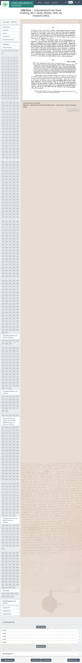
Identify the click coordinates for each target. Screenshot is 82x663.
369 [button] (17, 259)
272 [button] (10, 202)
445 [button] (3, 307)
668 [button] (14, 462)
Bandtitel (6, 30)
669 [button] (17, 462)
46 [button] (2, 75)
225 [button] (3, 176)
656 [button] (7, 456)
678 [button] (14, 468)
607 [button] (10, 427)
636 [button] (7, 445)
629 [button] (17, 439)
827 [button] (10, 567)
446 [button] (7, 307)
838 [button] (14, 573)
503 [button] (14, 348)
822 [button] (10, 564)
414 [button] (17, 286)
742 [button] (10, 507)
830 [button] (3, 570)
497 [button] (3, 344)
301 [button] (7, 221)
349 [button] (17, 247)
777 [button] (14, 534)
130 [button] (3, 120)
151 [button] (7, 132)
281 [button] (7, 208)
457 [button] (10, 312)
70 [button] (2, 87)
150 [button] (3, 132)
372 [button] (10, 262)
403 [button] (14, 281)
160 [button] (3, 137)
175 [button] (3, 146)
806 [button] (7, 556)
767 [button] (14, 528)
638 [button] (14, 445)
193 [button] (14, 155)
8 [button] (17, 51)
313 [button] (14, 227)
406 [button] (7, 284)
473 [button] (14, 321)
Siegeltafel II (7, 611)
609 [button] (17, 427)
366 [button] (7, 259)
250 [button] (3, 191)
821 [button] (7, 564)
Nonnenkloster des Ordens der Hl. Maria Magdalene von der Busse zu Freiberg (9, 421)
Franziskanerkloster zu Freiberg (10, 392)
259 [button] (17, 194)
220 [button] (3, 174)
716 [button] (7, 492)
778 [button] (17, 534)
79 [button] (11, 90)
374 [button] (17, 262)
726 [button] (7, 498)
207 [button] (10, 165)
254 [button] (17, 191)
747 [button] (10, 510)
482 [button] (10, 327)
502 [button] (10, 348)
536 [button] (7, 368)
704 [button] (17, 484)
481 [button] (7, 327)
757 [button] (10, 515)
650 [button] (3, 453)
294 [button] (17, 214)
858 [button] (14, 585)
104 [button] (17, 103)
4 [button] (8, 51)
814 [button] (17, 559)
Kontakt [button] (54, 2)
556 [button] (7, 380)
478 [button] (14, 324)
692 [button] (10, 476)
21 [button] (17, 61)
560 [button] (3, 383)
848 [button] (14, 579)
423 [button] (14, 292)
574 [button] (7, 396)
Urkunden (6, 44)
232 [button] (10, 179)
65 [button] (5, 84)
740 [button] (3, 507)
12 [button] (8, 58)
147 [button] (10, 129)
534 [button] (17, 365)
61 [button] (11, 81)
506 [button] (7, 351)
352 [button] (10, 250)
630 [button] (3, 442)
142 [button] (10, 126)
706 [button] (7, 486)
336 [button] (7, 242)
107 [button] (10, 106)
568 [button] (14, 386)
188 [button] (14, 152)
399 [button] (17, 276)
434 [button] (17, 298)
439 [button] (17, 301)
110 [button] (3, 108)
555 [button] (3, 380)
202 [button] (10, 162)
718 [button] (14, 492)
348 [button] (14, 247)
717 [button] (10, 492)
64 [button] (2, 84)
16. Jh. (4, 642)
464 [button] (17, 315)
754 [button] (17, 512)
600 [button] (3, 415)
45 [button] (17, 72)
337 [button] (10, 242)
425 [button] (3, 295)
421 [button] (7, 292)
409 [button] (17, 284)
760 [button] (7, 525)
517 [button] (10, 357)
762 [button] (14, 525)
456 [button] (7, 312)
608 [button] (14, 427)
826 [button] (7, 567)
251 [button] (7, 191)
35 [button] (5, 69)
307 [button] (10, 224)
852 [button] (10, 582)
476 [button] (7, 324)
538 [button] (14, 368)
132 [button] (10, 120)
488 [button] (14, 330)
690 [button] (3, 476)
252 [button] (10, 191)
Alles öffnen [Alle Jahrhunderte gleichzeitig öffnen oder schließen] (41, 627)
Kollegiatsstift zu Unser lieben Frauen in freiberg (10, 520)
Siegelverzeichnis (8, 39)
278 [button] (14, 205)
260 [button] (3, 197)
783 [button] (17, 537)
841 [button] (7, 576)
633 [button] (14, 442)
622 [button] (10, 436)
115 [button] (3, 111)
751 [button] (7, 512)
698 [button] (14, 479)
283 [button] (14, 208)
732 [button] (10, 501)
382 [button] (10, 268)
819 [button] (17, 562)
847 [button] (10, 579)
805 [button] (3, 556)
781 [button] (10, 537)
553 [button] (14, 377)
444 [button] (17, 304)
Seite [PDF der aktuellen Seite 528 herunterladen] (36, 660)
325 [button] (3, 236)
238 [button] (14, 182)
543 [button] (14, 371)
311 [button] (7, 227)
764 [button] (3, 528)
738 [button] (14, 504)
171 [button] (7, 143)
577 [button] (17, 396)
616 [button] (7, 433)
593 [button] (3, 408)
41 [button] (5, 72)
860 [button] (3, 588)
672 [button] (10, 465)
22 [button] (2, 64)
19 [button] (11, 61)
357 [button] (10, 253)
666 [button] (7, 462)
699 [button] (17, 479)
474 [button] (17, 321)
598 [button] (3, 411)
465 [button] (3, 318)
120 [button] (3, 114)
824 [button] (17, 564)
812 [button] (10, 559)
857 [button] (10, 585)
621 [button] (7, 436)
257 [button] (10, 194)
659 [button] (17, 456)
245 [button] (3, 188)
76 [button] (2, 90)
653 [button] (14, 453)
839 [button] (17, 573)
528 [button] (14, 362)
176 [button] (7, 146)
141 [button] (7, 126)
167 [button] (10, 140)
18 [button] (8, 61)
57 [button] (17, 78)
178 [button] (14, 146)
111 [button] (7, 108)
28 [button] (2, 66)
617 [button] (10, 433)
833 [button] (14, 570)
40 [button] (2, 72)
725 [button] (3, 498)
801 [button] (7, 553)
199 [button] (17, 158)
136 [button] (7, 123)
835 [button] (3, 573)
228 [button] (14, 176)
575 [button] (10, 396)
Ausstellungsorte (7, 653)
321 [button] (7, 233)
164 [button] (17, 137)
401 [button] (7, 281)
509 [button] (17, 351)
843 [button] (14, 576)
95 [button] (5, 98)
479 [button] (17, 324)
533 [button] (14, 365)
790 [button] (7, 543)
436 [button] (7, 301)
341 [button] (7, 244)
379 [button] (17, 265)
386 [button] (7, 270)
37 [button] (11, 69)
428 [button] (14, 295)
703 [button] (14, 484)
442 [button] (10, 304)
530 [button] (3, 365)
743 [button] (14, 507)
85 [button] (11, 92)
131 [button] (7, 120)
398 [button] (14, 276)
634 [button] (17, 442)
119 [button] (17, 111)
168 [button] (14, 140)
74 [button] (14, 87)
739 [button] (17, 504)
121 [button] (7, 114)
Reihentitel (6, 27)
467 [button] (10, 318)
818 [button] (14, 562)
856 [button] (7, 585)
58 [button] (2, 81)
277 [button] (10, 205)
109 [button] (17, 106)
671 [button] (7, 465)
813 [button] (14, 559)
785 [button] (7, 540)
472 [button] (10, 321)
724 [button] (17, 495)
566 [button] (7, 386)
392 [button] (10, 273)
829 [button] (17, 567)
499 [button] (10, 344)
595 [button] (10, 408)
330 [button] (3, 239)
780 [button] (7, 537)
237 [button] (10, 182)
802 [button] (10, 553)
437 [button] (10, 301)
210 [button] (3, 168)
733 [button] (14, 501)
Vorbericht (6, 36)
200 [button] (3, 162)
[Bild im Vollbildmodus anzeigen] (80, 21)
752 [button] (10, 512)
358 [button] (14, 253)
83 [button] (5, 92)
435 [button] (3, 301)
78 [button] (8, 90)
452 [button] (10, 310)
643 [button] (14, 447)
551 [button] (7, 377)
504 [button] (17, 348)
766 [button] (10, 528)
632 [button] (10, 442)
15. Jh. (4, 639)
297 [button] (10, 217)
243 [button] (14, 185)
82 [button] (2, 92)
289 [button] (17, 211)
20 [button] (14, 61)
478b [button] (7, 597)
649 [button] (17, 450)
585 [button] (10, 402)
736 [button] (7, 504)
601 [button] (7, 415)
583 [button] (3, 402)
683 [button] (14, 471)
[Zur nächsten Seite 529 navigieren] (73, 660)
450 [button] (3, 310)
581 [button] (14, 399)
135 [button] (3, 123)
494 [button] (10, 341)
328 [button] (14, 236)
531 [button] (7, 365)
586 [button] (14, 402)
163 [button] (14, 137)
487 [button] (10, 330)
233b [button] (7, 594)
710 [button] (3, 489)
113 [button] (14, 108)
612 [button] (10, 430)
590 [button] (10, 405)
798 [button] (17, 546)
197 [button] (10, 158)
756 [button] (7, 515)
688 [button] (14, 473)
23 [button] (5, 64)
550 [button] (3, 377)
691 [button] (7, 476)
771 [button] (10, 531)
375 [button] (3, 265)
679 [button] (17, 468)
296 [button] (7, 217)
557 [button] (10, 380)
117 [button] (10, 111)
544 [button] (17, 371)
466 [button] (7, 318)
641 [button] (7, 447)
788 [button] (17, 540)
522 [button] (10, 360)
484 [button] (17, 327)
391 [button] (7, 273)
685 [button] (3, 473)
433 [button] (14, 298)
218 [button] (14, 171)
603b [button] (12, 597)
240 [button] (3, 185)
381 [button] (7, 268)
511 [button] (7, 354)
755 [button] (3, 515)
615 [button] (3, 433)
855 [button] (3, 585)
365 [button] (3, 259)
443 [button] (14, 304)
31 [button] (11, 66)
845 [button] (3, 579)
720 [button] (3, 495)
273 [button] (14, 202)
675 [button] (3, 468)
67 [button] (11, 84)
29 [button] (5, 66)
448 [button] (14, 307)
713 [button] (14, 489)
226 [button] (7, 176)
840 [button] (3, 576)
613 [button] (14, 430)
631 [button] (7, 442)
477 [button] (10, 324)
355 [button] (3, 253)
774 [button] (3, 534)
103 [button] (14, 103)
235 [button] (3, 182)
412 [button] (10, 286)
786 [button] (10, 540)
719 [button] (17, 492)
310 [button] (3, 227)
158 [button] (14, 134)
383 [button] (14, 268)
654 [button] (17, 453)
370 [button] (3, 262)
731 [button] (7, 501)
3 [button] (6, 51)
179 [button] (17, 146)
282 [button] (10, 208)
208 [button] (14, 165)
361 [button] (7, 256)
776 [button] (10, 534)
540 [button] (3, 371)
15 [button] (17, 58)
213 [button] (14, 168)
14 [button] (14, 58)
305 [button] (3, 224)
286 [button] (7, 211)
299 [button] (17, 217)
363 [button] (14, 256)
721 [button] (7, 495)
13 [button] (11, 58)
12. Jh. (4, 630)
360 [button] (3, 256)
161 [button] (7, 137)
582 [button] (17, 399)
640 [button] (3, 447)
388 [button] (14, 270)
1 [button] (2, 51)
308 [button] (14, 224)
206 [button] (7, 165)
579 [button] (7, 399)
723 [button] (14, 495)
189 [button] (17, 152)
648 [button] (14, 450)
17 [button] (5, 61)
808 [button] (14, 556)
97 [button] (11, 98)
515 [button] (3, 357)
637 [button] (10, 445)
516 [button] (7, 357)
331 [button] (7, 239)
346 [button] (7, 247)
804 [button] (17, 553)
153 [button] (14, 132)
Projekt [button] (47, 2)
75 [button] (17, 87)
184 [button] (17, 149)
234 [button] (17, 179)
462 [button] (10, 315)
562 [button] (10, 383)
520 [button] (3, 360)
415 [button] (3, 289)
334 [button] (17, 239)
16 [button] (2, 61)
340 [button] (3, 244)
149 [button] (17, 129)
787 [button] (14, 540)
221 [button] (7, 174)
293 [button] (14, 214)
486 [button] (7, 330)
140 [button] (3, 126)
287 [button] (10, 211)
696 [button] (7, 479)
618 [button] (14, 433)
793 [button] (17, 543)
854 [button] (17, 582)
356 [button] (7, 253)
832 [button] (10, 570)
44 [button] (14, 72)
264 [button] (17, 197)
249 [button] (17, 188)
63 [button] (17, 81)
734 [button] (17, 501)
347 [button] (10, 247)
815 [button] (3, 562)
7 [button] (15, 51)
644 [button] (17, 447)
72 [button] (8, 87)
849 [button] (17, 579)
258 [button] (14, 194)
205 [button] (3, 165)
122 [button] (10, 114)
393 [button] (14, 273)
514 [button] (17, 354)
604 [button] (17, 415)
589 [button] (7, 405)
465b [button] (3, 597)
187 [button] (10, 152)
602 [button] (10, 415)
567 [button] (10, 386)
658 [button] (14, 456)
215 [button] (3, 171)
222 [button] (10, 174)
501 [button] (7, 348)
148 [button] (14, 129)
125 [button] (3, 117)
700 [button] (3, 484)
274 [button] (17, 202)
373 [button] (14, 262)
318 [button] (14, 230)
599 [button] (7, 411)
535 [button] (3, 368)
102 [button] (10, 103)
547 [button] (10, 374)
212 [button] (10, 168)
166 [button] (7, 140)
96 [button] (8, 98)
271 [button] (7, 202)
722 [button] (10, 495)
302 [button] (10, 221)
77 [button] (5, 90)
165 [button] (3, 140)
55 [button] (11, 78)
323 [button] (14, 233)
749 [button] (17, 510)
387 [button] (10, 270)
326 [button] (7, 236)
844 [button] (17, 576)
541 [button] (7, 371)
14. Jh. (4, 636)
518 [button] (14, 357)
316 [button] (7, 230)
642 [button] (10, 447)
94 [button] (2, 98)
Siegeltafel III (7, 614)
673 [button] (14, 465)
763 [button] (17, 525)
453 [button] (14, 310)
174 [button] (17, 143)
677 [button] (10, 468)
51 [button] (17, 75)
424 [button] (17, 292)
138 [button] (14, 123)
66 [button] (8, 84)
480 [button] (3, 327)
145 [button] (3, 129)
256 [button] (7, 194)
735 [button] (3, 504)
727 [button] (10, 498)
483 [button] (14, 327)
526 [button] (7, 362)
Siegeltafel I (6, 608)
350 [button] (3, 250)
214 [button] (17, 168)
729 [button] (17, 498)
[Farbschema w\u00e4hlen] (79, 2)
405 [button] (3, 284)
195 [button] (3, 158)
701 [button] (7, 484)
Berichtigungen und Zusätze (9, 602)
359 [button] (17, 253)
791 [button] (10, 543)
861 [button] (7, 588)
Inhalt (5, 33)
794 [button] (3, 546)
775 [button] (7, 534)
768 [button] (17, 528)
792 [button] (14, 543)
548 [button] (14, 374)
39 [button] (17, 69)
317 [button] (10, 230)
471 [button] (7, 321)
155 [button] (3, 134)
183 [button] (14, 149)
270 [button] (3, 202)
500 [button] (3, 348)
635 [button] (3, 445)
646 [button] (7, 450)
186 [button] (7, 152)
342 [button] (10, 244)
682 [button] (10, 471)
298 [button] (14, 217)
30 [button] (8, 66)
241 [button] (7, 185)
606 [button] (7, 427)
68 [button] (14, 84)
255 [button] (3, 194)
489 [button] (17, 330)
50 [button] (14, 75)
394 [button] (17, 273)
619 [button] (17, 433)
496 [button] (17, 341)
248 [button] (14, 188)
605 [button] (3, 427)
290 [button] (3, 214)
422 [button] (10, 292)
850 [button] (3, 582)
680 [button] (3, 471)
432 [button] (10, 298)
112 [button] (10, 108)
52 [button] (2, 78)
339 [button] (17, 242)
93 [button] (17, 95)
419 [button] (17, 289)
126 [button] (7, 117)
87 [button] (17, 92)
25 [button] (11, 64)
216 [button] (7, 171)
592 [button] (17, 405)
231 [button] (7, 179)
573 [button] (3, 396)
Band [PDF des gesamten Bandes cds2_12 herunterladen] (46, 660)
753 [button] (14, 512)
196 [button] (7, 158)
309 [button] (17, 224)
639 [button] (17, 445)
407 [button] (10, 284)
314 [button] (17, 227)
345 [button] (3, 247)
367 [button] (10, 259)
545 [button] (3, 374)
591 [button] (14, 405)
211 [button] (7, 168)
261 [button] (7, 197)
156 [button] (7, 134)
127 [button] (10, 117)
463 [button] (14, 315)
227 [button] (10, 176)
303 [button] (14, 221)
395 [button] (3, 276)
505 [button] (3, 351)
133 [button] (14, 120)
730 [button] (3, 501)
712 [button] (10, 489)
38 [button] (14, 69)
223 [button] (14, 174)
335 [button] (3, 242)
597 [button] (17, 408)
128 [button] (14, 117)
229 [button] (17, 176)
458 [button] (14, 312)
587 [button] (17, 402)
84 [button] (8, 92)
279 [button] (17, 205)
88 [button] (2, 95)
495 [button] (14, 341)
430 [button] (3, 298)
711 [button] (7, 489)
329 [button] (17, 236)
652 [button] (10, 453)
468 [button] (14, 318)
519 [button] (17, 357)
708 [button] (14, 486)
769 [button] (3, 531)
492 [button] (3, 341)
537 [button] (10, 368)
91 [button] (11, 95)
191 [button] (7, 155)
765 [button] (7, 528)
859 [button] (17, 585)
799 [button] (3, 548)
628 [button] (14, 439)
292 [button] (10, 214)
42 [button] (8, 72)
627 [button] (10, 439)
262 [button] (10, 197)
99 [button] (17, 98)
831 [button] (7, 570)
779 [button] (3, 537)
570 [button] (3, 388)
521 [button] (7, 360)
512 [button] (10, 354)
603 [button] (14, 415)
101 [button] (7, 103)
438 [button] (14, 301)
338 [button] (14, 242)
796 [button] (10, 546)
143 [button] (14, 126)
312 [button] (10, 227)
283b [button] (12, 594)
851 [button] (7, 582)
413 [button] (14, 286)
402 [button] (10, 281)
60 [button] (8, 81)
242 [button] (10, 185)
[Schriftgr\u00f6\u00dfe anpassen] (75, 2)
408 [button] (14, 284)
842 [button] (10, 576)
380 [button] (3, 268)
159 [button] (17, 134)
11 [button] (5, 58)
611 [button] (7, 430)
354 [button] (17, 250)
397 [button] (10, 276)
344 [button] (17, 244)
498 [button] (7, 344)
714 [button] (17, 489)
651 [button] (7, 453)
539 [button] (17, 368)
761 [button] (10, 525)
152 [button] (10, 132)
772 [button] (14, 531)
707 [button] (10, 486)
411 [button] (7, 286)
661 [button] (7, 459)
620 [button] (3, 436)
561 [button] (7, 383)
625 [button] (3, 439)
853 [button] (14, 582)
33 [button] (17, 66)
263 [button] (14, 197)
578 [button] (3, 399)
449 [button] (17, 307)
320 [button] (3, 233)
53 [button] (5, 78)
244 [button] (17, 185)
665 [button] (3, 462)
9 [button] (2, 53)
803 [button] (14, 553)
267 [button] (10, 200)
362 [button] (10, 256)
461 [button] (7, 315)
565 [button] (3, 386)
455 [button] (3, 312)
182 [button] (10, 149)
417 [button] (10, 289)
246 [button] (7, 188)
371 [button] (7, 262)
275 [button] (3, 205)
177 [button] (10, 146)
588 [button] (3, 405)
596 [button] (14, 408)
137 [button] (10, 123)
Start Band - (10, 22)
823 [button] (14, 564)
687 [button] (10, 473)
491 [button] (7, 333)
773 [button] (17, 531)
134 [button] (17, 120)
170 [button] (3, 143)
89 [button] (5, 95)
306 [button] (7, 224)
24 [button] (8, 64)
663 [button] (14, 459)
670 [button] (3, 465)
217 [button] (10, 171)
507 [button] (10, 351)
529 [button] (17, 362)
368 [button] (14, 259)
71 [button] (5, 87)
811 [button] (7, 559)
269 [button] (17, 200)
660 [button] (3, 459)
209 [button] (17, 165)
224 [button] (17, 174)
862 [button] (10, 588)
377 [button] (10, 265)
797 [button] (14, 546)
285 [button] (3, 211)
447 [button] (10, 307)
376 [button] (7, 265)
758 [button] (14, 515)
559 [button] (17, 380)
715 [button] (3, 492)
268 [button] (14, 200)
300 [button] (3, 221)
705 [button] (3, 486)
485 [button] (3, 330)
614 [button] (17, 430)
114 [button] (17, 108)
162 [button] (10, 137)
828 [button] (14, 567)
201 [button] (7, 162)
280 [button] (3, 208)
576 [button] (14, 396)
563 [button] (14, 383)
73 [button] (11, 87)
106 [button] (7, 106)
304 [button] (17, 221)
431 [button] (7, 298)
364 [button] (17, 256)
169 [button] (17, 140)
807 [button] (10, 556)
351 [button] (7, 250)
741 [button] (7, 507)
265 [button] (3, 200)
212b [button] (3, 594)
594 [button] (7, 408)
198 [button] (14, 158)
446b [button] (16, 594)
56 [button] (14, 78)
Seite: (66, 2)
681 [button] (7, 471)
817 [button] (10, 562)
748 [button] (14, 510)
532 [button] (10, 365)
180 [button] (3, 149)
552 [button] (10, 377)
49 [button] (11, 75)
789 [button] (3, 543)
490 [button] (3, 333)
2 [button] (4, 51)
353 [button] (14, 250)
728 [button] (14, 498)
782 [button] (14, 537)
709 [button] (17, 486)
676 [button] (7, 468)
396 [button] (7, 276)
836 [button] (7, 573)
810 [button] (3, 559)
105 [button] (3, 106)
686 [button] (7, 473)
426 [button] (7, 295)
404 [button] (17, 281)
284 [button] (17, 208)
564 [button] (17, 383)
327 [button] (10, 236)
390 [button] (3, 273)
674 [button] (17, 465)
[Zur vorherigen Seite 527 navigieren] (7, 660)
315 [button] (3, 230)
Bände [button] (40, 2)
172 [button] (10, 143)
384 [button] (17, 268)
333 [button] (14, 239)
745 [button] (3, 510)
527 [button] (10, 362)
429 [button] (17, 295)
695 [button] (3, 479)
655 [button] (3, 456)
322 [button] (10, 233)
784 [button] (3, 540)
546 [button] (7, 374)
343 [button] (14, 244)
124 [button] (17, 114)
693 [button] (14, 476)
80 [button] (14, 90)
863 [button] (14, 588)
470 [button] (3, 321)
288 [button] (14, 211)
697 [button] (10, 479)
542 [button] (10, 371)
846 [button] (7, 579)
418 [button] (14, 289)
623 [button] (14, 436)
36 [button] (8, 69)
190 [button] (3, 155)
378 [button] (14, 265)
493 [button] (7, 341)
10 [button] (2, 58)
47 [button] (5, 75)
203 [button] (14, 162)
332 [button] (10, 239)
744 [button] (17, 507)
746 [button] (7, 510)
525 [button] (3, 362)
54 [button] (8, 78)
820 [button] (3, 564)
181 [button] (7, 149)
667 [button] (10, 462)
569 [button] (17, 386)
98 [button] (14, 98)
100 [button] (3, 103)
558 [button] (14, 380)
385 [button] (3, 270)
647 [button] (10, 450)
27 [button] (17, 64)
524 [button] (17, 360)
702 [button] (10, 484)
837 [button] (10, 573)
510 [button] (3, 354)
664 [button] (17, 459)
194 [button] (17, 155)
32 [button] (14, 66)
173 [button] (14, 143)
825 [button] (3, 567)
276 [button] (7, 205)
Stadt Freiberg (7, 47)
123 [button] (14, 114)
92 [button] (14, 95)
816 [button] (7, 562)
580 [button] (10, 399)
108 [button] (14, 106)
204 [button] (17, 162)
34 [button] (2, 69)
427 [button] (10, 295)
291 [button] (7, 214)
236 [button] (7, 182)
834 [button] (17, 570)
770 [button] (7, 531)
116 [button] (7, 111)
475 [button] (3, 324)
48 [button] (8, 75)
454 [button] (17, 310)
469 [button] (17, 318)
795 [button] (7, 546)
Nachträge (6, 590)
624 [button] (17, 436)
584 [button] (7, 402)
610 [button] (3, 430)
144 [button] (17, 126)
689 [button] (17, 473)
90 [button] (8, 95)
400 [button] (3, 281)
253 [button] (14, 191)
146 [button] (7, 129)
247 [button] (10, 188)
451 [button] (7, 310)
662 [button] (10, 459)
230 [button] (3, 179)
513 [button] (14, 354)
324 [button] (17, 233)
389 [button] (17, 270)
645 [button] (3, 450)
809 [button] (17, 556)
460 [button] (3, 315)
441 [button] (7, 304)
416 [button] (7, 289)
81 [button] (17, 90)
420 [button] (3, 292)
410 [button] (3, 286)
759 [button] (3, 525)
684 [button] (17, 471)
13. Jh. (4, 633)
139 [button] (17, 123)
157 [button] (10, 134)
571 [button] (7, 388)
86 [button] (14, 92)
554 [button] (17, 377)
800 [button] (3, 553)
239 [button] (17, 182)
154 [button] (17, 132)
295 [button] (3, 217)
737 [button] (10, 504)
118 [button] (14, 111)
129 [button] (17, 117)
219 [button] (17, 171)
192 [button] (10, 155)
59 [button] (5, 81)
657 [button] (10, 456)
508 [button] (14, 351)
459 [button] (17, 312)
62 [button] (14, 81)
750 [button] (3, 512)
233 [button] (14, 179)
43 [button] (11, 72)
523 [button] (14, 360)
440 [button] (3, 304)
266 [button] (7, 200)
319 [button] (17, 230)
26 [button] (14, 64)
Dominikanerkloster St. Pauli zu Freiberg (10, 336)
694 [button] (17, 476)
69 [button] (17, 84)
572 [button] (10, 388)
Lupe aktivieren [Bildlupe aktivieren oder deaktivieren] (73, 110)
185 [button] (3, 152)
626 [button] (7, 439)
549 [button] (17, 374)
